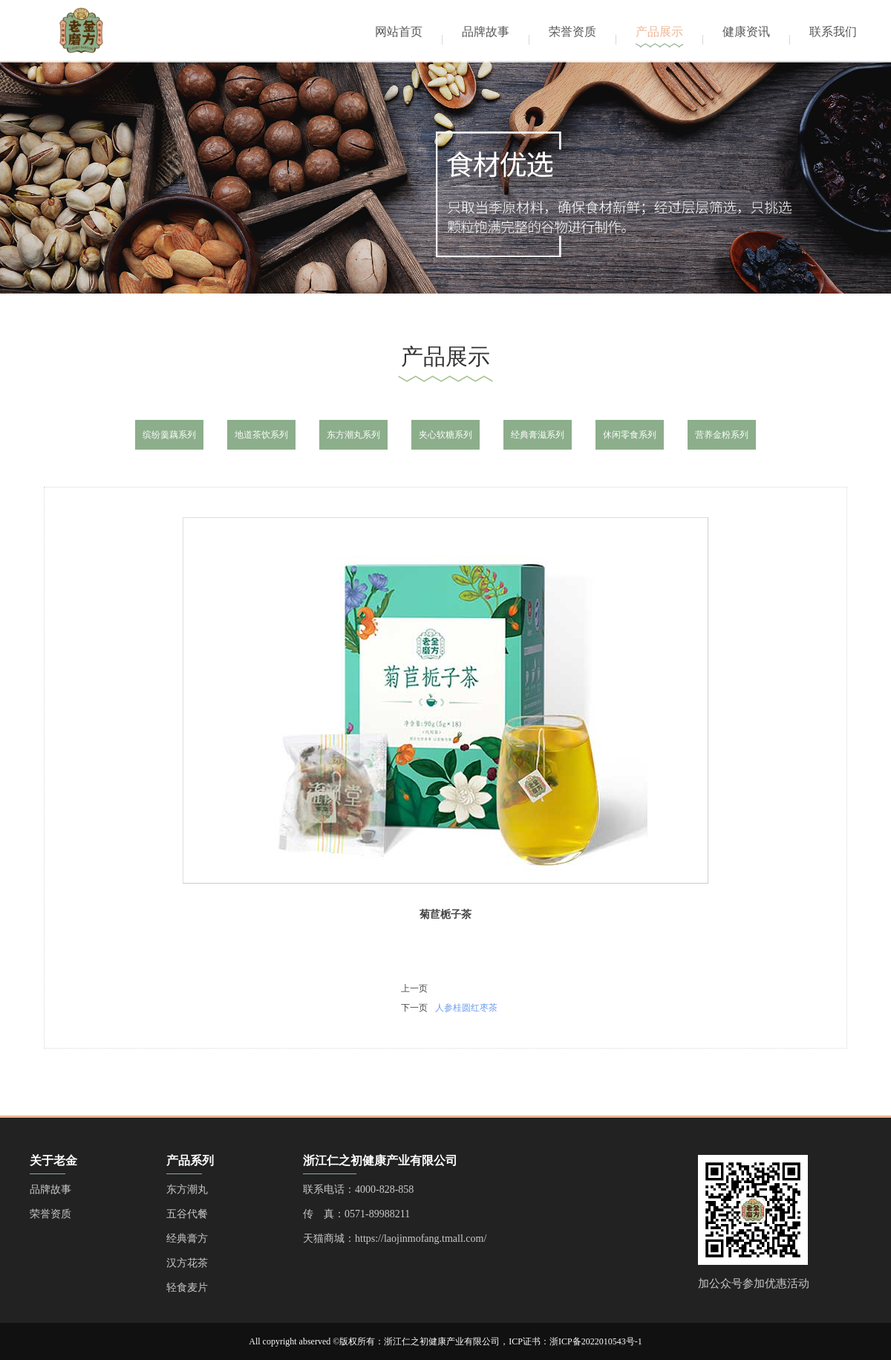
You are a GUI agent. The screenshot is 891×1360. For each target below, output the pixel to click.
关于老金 (53, 1160)
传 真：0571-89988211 (356, 1214)
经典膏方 (187, 1238)
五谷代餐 (187, 1214)
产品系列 (190, 1160)
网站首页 (398, 31)
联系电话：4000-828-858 (358, 1189)
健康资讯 (746, 31)
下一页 (414, 1008)
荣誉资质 (572, 31)
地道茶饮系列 (261, 435)
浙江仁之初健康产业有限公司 (380, 1160)
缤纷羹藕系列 (169, 435)
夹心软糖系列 (445, 435)
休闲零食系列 (629, 435)
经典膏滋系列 (537, 435)
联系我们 (833, 31)
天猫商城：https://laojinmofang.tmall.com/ (394, 1238)
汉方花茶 (187, 1263)
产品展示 (659, 31)
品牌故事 (485, 31)
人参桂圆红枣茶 (466, 1008)
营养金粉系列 (721, 435)
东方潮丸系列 (353, 435)
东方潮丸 (187, 1189)
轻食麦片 (187, 1287)
